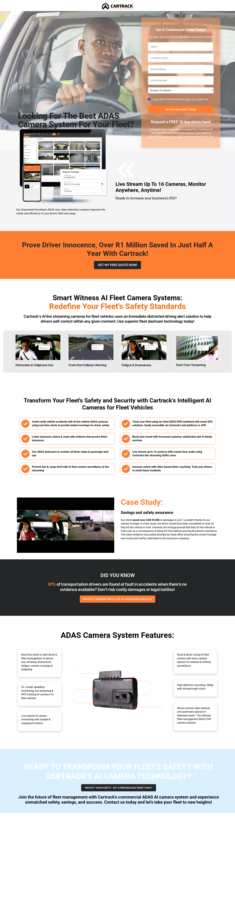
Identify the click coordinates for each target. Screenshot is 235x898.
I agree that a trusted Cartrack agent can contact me (180, 99)
